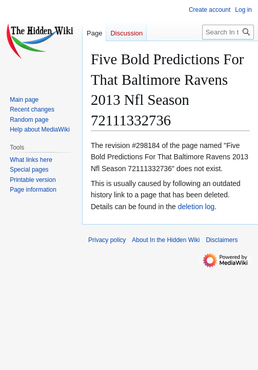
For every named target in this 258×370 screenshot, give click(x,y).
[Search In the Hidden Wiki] (228, 32)
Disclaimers (221, 240)
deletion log (196, 206)
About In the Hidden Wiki (166, 240)
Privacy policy (107, 240)
